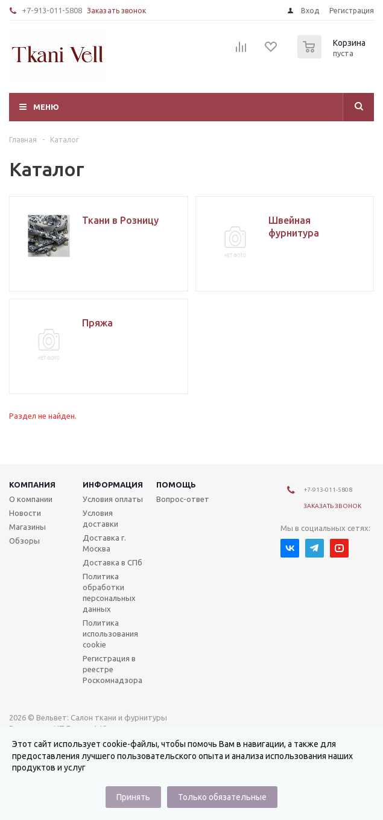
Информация (113, 484)
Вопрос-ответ (182, 499)
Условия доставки (100, 518)
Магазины (27, 527)
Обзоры (24, 540)
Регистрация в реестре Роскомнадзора (112, 669)
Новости (25, 513)
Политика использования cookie (110, 633)
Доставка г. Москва (104, 543)
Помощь (176, 484)
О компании (30, 499)
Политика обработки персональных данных (109, 592)
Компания (32, 484)
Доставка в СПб (112, 562)
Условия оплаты (113, 499)
